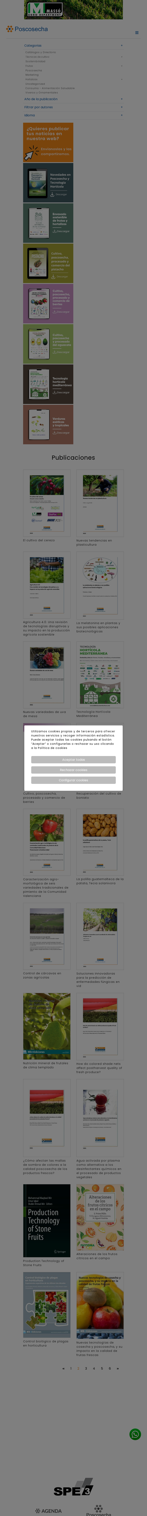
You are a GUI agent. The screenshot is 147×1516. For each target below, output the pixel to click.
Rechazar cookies (73, 770)
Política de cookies (52, 748)
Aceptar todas (73, 759)
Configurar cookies (73, 780)
